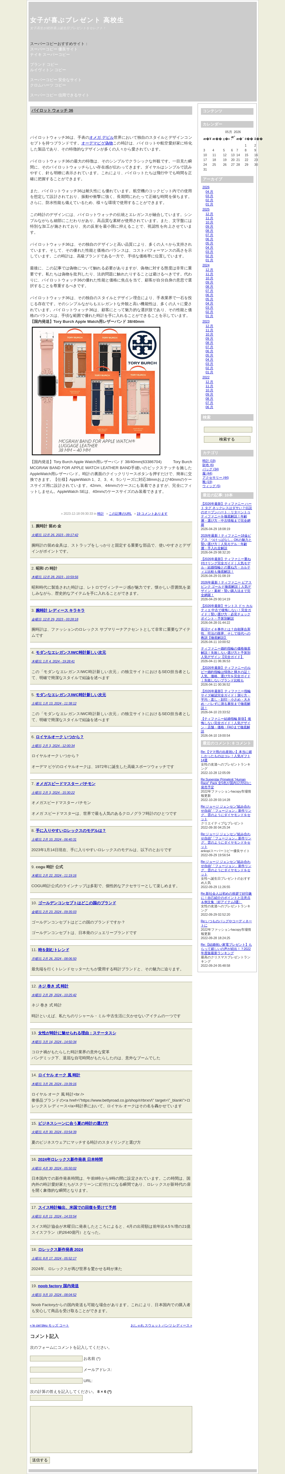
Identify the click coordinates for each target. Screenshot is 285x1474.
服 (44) (207, 473)
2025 (205, 209)
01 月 (210, 204)
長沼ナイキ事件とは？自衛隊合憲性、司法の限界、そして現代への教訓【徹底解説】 (225, 633)
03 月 (210, 196)
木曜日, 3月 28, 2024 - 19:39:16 (54, 1084)
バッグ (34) (210, 469)
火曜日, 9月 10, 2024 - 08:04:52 (54, 1295)
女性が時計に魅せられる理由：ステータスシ (77, 1033)
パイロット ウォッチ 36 (52, 110)
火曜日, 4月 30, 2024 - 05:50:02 (54, 1168)
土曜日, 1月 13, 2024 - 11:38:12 (54, 703)
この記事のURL (120, 513)
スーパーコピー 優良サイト (54, 49)
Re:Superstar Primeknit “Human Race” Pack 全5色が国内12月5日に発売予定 (226, 783)
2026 (205, 187)
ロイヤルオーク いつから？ (60, 737)
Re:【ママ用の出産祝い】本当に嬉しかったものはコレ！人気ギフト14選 (226, 756)
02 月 (210, 200)
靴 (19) (207, 482)
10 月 (210, 222)
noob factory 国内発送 (58, 1286)
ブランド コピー (44, 64)
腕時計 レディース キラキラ (60, 610)
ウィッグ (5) (211, 486)
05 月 (210, 243)
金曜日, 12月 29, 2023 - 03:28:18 (55, 619)
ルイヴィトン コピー (48, 70)
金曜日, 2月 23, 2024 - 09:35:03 (54, 912)
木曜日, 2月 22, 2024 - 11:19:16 (54, 875)
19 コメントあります (152, 513)
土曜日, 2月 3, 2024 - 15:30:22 (53, 792)
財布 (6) (208, 465)
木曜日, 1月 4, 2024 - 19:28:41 (53, 661)
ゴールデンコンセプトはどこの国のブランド (77, 903)
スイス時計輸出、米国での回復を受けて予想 (77, 1207)
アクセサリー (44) (215, 477)
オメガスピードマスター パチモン (66, 783)
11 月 (210, 218)
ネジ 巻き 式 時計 (53, 986)
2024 (205, 265)
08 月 (210, 230)
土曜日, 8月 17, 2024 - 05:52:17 (54, 1258)
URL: (87, 1380)
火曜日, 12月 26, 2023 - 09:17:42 (55, 535)
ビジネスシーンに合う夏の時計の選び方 (73, 1123)
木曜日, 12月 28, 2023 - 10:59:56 (55, 577)
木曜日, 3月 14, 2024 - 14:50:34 (54, 1042)
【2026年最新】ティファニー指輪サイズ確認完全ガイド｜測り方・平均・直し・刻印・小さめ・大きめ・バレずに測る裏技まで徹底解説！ (226, 699)
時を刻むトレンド (53, 950)
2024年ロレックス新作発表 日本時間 (70, 1159)
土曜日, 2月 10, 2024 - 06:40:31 (54, 839)
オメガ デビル (101, 137)
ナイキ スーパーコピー (50, 54)
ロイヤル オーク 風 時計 (59, 1075)
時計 (100, 513)
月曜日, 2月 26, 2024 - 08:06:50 (54, 958)
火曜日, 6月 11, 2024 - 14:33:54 (54, 1216)
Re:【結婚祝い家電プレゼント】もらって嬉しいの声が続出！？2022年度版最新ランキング (226, 949)
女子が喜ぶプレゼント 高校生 (77, 20)
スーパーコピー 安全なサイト (56, 79)
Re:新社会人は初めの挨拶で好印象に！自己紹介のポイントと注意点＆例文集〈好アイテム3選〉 (226, 898)
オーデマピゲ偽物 (97, 143)
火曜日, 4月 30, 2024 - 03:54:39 (54, 1132)
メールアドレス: (97, 1369)
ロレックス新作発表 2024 (60, 1249)
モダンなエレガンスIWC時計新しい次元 (71, 652)
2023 (205, 321)
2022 (205, 377)
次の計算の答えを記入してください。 (71, 1391)
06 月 (210, 239)
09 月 (210, 226)
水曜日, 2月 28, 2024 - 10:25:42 (54, 995)
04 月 (210, 191)
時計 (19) (209, 461)
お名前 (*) (92, 1358)
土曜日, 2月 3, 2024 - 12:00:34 (53, 746)
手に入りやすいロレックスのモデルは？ (71, 830)
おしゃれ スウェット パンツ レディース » (161, 1325)
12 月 (210, 214)
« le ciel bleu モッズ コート (49, 1325)
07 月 (210, 235)
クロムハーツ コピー (48, 85)
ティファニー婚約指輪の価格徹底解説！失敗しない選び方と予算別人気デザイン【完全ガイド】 (225, 653)
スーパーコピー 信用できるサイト (60, 95)
